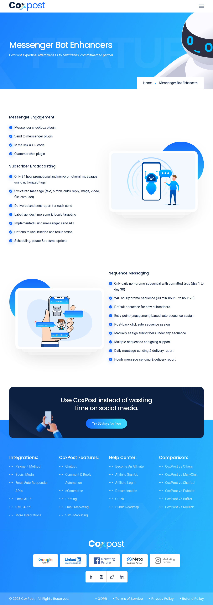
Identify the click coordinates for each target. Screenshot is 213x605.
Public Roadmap (127, 507)
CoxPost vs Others (179, 466)
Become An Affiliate (129, 466)
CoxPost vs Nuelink (179, 507)
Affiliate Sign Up (126, 475)
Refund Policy (193, 598)
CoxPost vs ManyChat (181, 475)
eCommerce (74, 491)
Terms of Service (129, 598)
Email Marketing (77, 507)
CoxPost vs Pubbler (179, 491)
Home (147, 83)
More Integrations (28, 515)
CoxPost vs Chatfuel (180, 483)
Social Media (24, 475)
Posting (71, 499)
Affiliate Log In (125, 483)
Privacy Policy (162, 598)
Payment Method (27, 466)
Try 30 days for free (106, 423)
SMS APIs (23, 507)
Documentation (126, 491)
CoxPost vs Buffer (178, 499)
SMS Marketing (76, 515)
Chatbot (71, 466)
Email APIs (23, 499)
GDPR (119, 499)
